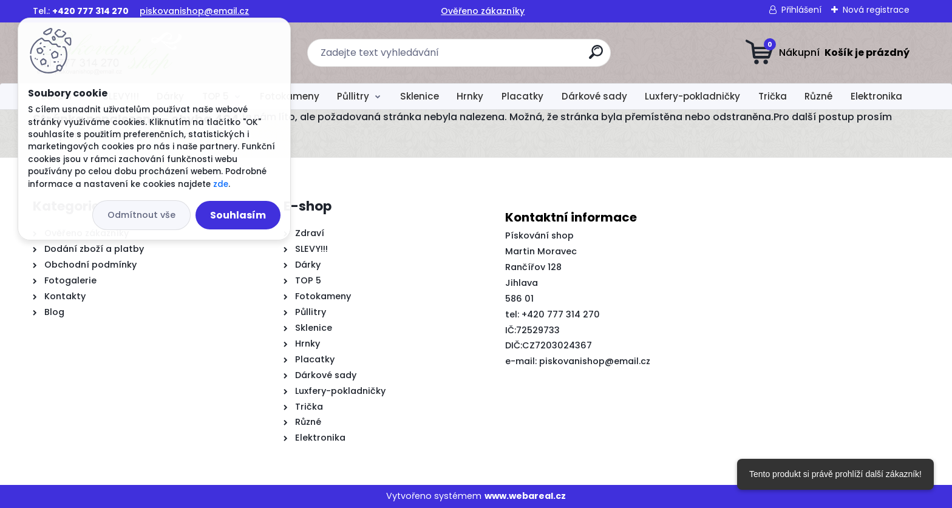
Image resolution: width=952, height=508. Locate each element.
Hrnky (470, 96)
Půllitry (353, 96)
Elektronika (876, 96)
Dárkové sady (594, 96)
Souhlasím (238, 215)
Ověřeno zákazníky (483, 11)
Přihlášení (801, 10)
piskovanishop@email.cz (194, 11)
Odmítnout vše (141, 215)
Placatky (522, 96)
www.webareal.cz (525, 496)
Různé (818, 96)
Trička (772, 96)
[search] (596, 57)
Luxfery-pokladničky (692, 96)
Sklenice (419, 96)
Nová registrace (876, 10)
